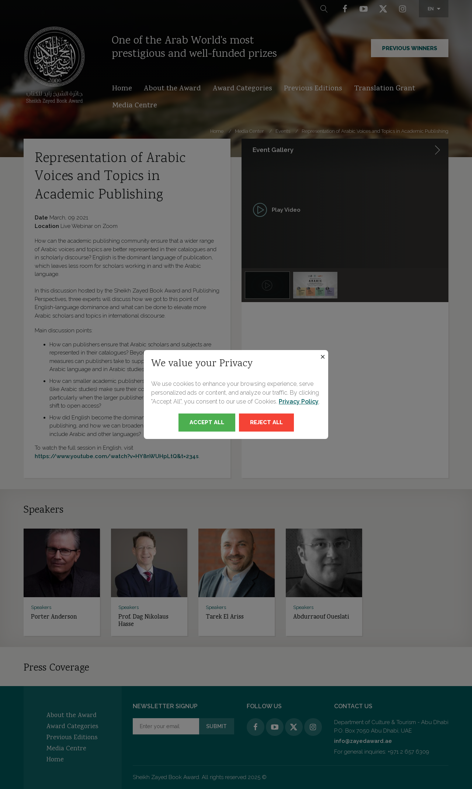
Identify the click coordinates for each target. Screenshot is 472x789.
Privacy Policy (299, 401)
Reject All (266, 422)
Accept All (207, 422)
